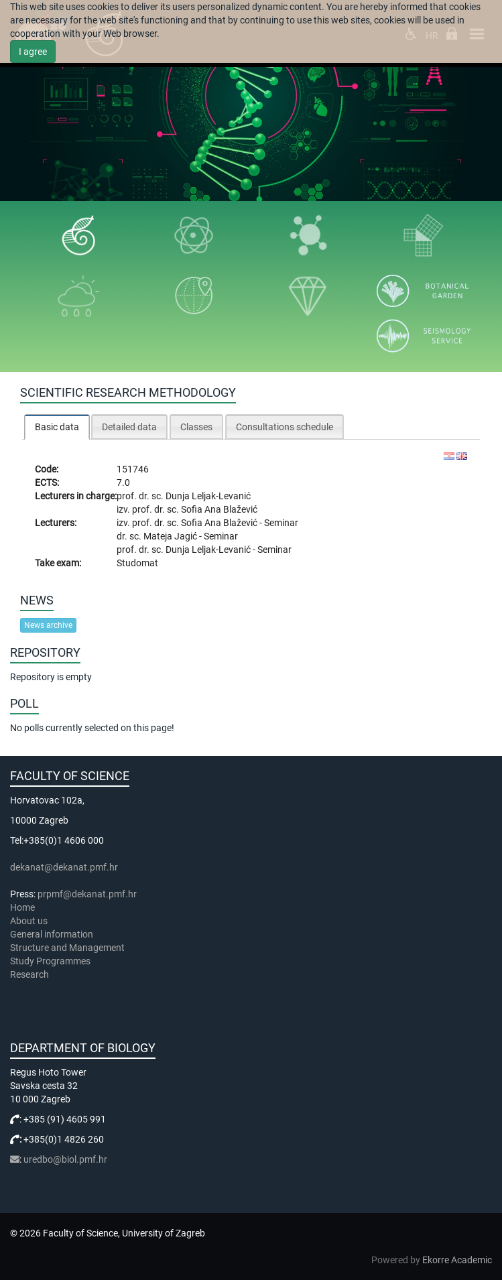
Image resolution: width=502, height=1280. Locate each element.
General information (51, 934)
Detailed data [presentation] (129, 427)
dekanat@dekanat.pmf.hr (64, 867)
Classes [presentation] (196, 427)
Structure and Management (67, 947)
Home (22, 907)
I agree (33, 51)
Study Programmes (50, 961)
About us (30, 920)
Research (30, 974)
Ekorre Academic (457, 1260)
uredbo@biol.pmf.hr (65, 1159)
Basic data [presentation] (57, 427)
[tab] (57, 426)
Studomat (137, 563)
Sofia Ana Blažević (219, 509)
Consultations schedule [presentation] (284, 427)
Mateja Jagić (171, 536)
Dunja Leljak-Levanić (208, 496)
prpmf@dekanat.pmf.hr (87, 894)
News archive (48, 625)
